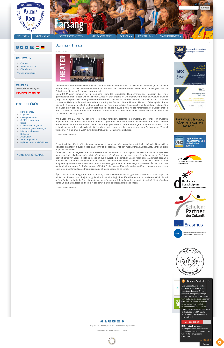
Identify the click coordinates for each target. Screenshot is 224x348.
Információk (43, 36)
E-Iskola (125, 36)
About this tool (206, 340)
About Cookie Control (183, 281)
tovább (206, 344)
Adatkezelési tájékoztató (124, 326)
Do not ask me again (191, 326)
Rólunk (22, 36)
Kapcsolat (25, 114)
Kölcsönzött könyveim (31, 125)
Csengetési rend (28, 117)
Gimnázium (26, 69)
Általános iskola (28, 66)
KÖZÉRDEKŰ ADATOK (30, 154)
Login (197, 4)
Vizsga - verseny (102, 36)
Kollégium (25, 134)
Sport (23, 123)
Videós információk (26, 73)
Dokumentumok (169, 36)
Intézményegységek (71, 36)
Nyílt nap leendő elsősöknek (34, 142)
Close (210, 281)
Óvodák (24, 63)
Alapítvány (25, 137)
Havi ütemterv (27, 112)
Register (206, 4)
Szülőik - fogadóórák (30, 120)
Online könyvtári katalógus (33, 128)
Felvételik (144, 36)
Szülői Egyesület (28, 139)
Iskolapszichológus (29, 131)
